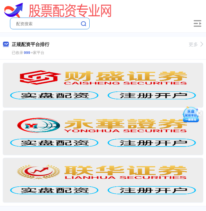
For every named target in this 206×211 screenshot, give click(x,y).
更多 (196, 44)
